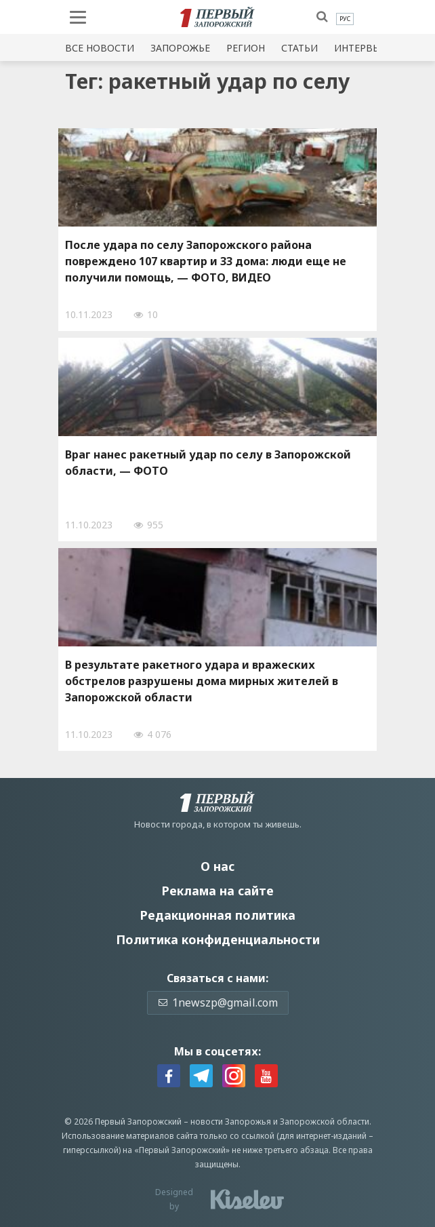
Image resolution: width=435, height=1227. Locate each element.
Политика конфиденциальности (218, 939)
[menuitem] (344, 19)
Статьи (299, 47)
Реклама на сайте (217, 890)
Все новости (99, 47)
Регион (245, 47)
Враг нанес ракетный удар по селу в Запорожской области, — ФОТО (208, 462)
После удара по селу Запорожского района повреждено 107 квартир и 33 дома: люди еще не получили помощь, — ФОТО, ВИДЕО (205, 261)
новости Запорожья (230, 1121)
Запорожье (180, 47)
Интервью (361, 47)
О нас (217, 866)
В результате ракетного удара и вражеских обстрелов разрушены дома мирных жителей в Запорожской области (201, 681)
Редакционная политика (217, 915)
